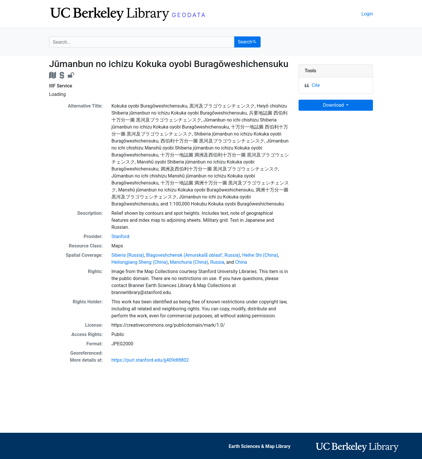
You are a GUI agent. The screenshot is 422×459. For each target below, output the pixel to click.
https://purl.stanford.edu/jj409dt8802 (150, 360)
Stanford (120, 236)
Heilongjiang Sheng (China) (139, 262)
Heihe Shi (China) (260, 255)
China (241, 262)
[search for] (141, 42)
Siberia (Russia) (127, 255)
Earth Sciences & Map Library (260, 446)
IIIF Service (60, 86)
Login (367, 14)
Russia (217, 262)
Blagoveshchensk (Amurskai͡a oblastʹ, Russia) (193, 255)
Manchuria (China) (189, 262)
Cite (316, 85)
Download (334, 105)
